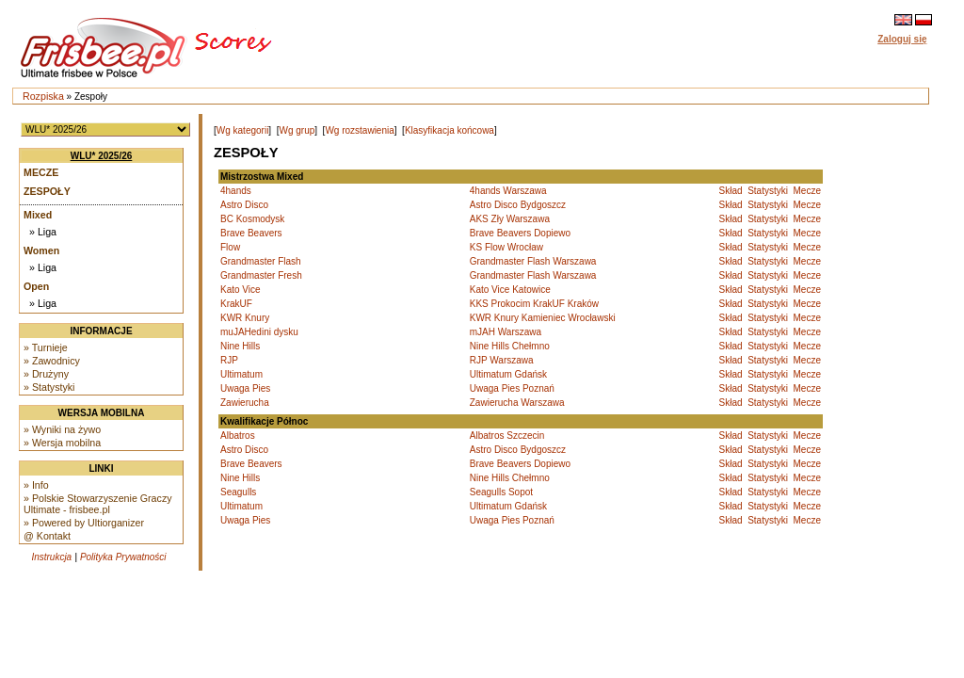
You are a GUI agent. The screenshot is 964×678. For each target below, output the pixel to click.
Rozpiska (43, 96)
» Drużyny (46, 373)
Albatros (237, 435)
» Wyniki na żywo (62, 429)
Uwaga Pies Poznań (512, 388)
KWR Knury (244, 318)
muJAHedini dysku (259, 332)
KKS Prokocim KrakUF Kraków (534, 304)
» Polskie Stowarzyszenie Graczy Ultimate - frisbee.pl (98, 503)
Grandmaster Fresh (261, 275)
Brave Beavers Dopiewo (520, 233)
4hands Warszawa (508, 191)
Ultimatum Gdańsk (508, 374)
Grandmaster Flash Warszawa (533, 261)
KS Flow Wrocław (506, 247)
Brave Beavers (251, 233)
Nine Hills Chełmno (510, 346)
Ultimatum (241, 374)
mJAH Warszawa (505, 332)
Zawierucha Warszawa (517, 402)
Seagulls (238, 492)
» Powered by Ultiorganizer (84, 522)
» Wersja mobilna (62, 442)
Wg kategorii (243, 130)
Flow (230, 247)
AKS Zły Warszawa (510, 219)
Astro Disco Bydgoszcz (518, 205)
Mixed (38, 214)
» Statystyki (49, 387)
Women (41, 250)
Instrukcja (51, 557)
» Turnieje (46, 347)
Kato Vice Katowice (510, 289)
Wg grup (296, 130)
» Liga (42, 231)
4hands (235, 191)
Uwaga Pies (245, 388)
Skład (731, 191)
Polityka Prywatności (123, 557)
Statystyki (767, 191)
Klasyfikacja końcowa (449, 130)
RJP (229, 360)
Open (36, 286)
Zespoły (47, 191)
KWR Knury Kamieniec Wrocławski (543, 318)
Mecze (41, 172)
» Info (36, 485)
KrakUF (236, 304)
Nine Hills (240, 346)
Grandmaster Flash (260, 261)
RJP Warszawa (502, 360)
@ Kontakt (47, 535)
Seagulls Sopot (501, 492)
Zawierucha (244, 402)
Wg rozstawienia (359, 130)
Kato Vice (240, 289)
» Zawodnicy (52, 360)
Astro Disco (244, 205)
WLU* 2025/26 (102, 156)
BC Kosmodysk (252, 219)
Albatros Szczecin (507, 435)
